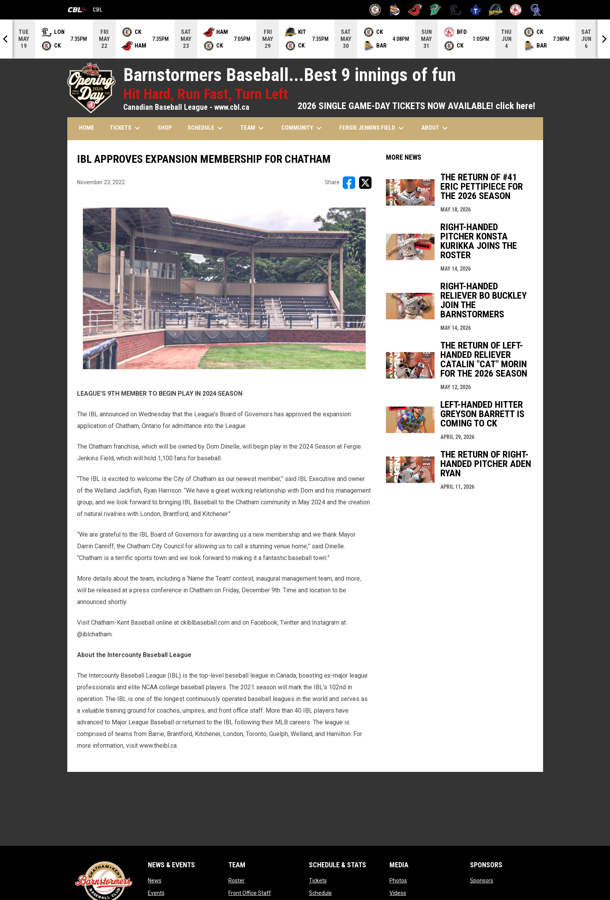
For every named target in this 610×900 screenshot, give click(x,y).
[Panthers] (496, 10)
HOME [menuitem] (86, 127)
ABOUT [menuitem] (435, 128)
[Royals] (536, 10)
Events (156, 893)
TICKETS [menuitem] (126, 128)
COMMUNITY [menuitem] (302, 128)
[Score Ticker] (305, 38)
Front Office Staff (249, 893)
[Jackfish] (435, 10)
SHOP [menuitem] (165, 127)
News (154, 880)
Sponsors (481, 880)
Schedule (320, 893)
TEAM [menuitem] (253, 128)
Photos (398, 880)
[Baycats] (395, 10)
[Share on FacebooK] (349, 182)
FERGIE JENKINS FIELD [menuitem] (372, 128)
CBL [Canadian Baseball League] (85, 11)
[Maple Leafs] (475, 10)
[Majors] (455, 10)
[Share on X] (365, 182)
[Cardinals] (415, 10)
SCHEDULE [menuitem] (206, 128)
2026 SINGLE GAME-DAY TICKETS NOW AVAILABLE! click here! (416, 105)
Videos (397, 893)
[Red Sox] (515, 10)
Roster (236, 880)
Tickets (318, 880)
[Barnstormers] (375, 10)
